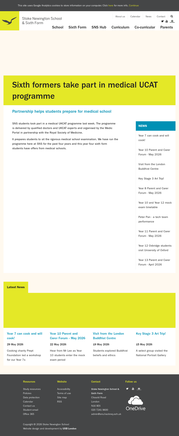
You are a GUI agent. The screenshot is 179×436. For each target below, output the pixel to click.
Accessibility (63, 389)
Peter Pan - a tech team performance (153, 219)
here (110, 5)
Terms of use (64, 393)
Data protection (31, 397)
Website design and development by (49, 428)
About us (120, 16)
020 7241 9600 (99, 409)
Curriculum (120, 27)
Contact (161, 16)
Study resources (32, 389)
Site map (62, 397)
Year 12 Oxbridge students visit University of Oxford (154, 248)
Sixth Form (77, 27)
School (57, 27)
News (148, 16)
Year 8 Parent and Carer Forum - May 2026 (153, 190)
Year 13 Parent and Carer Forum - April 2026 (154, 262)
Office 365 (28, 414)
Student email (30, 409)
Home (32, 20)
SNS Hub (99, 27)
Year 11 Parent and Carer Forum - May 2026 (154, 233)
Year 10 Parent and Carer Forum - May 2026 (154, 152)
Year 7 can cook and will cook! (153, 138)
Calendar (135, 16)
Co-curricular (145, 27)
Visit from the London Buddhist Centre (151, 166)
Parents (166, 27)
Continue (134, 5)
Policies (27, 393)
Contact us (29, 405)
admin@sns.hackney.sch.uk (106, 414)
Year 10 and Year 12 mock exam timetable (155, 205)
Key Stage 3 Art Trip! (151, 178)
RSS (59, 401)
